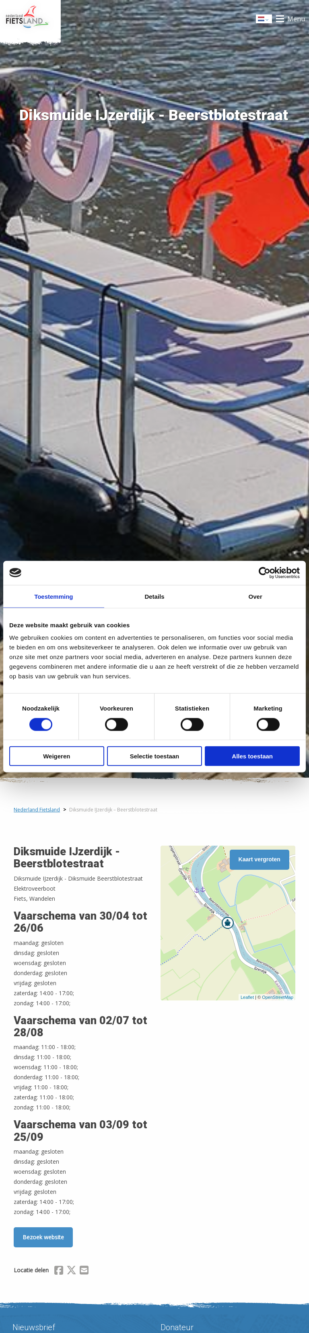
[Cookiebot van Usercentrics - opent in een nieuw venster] (264, 573)
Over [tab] (255, 596)
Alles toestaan (252, 756)
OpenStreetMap (277, 997)
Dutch (264, 19)
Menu (296, 18)
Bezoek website (43, 1237)
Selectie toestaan (154, 756)
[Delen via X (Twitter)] (71, 1271)
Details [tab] (154, 596)
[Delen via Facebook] (58, 1271)
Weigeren (56, 756)
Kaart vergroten (259, 859)
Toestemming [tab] (53, 596)
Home (30, 19)
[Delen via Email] (84, 1271)
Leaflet (247, 997)
